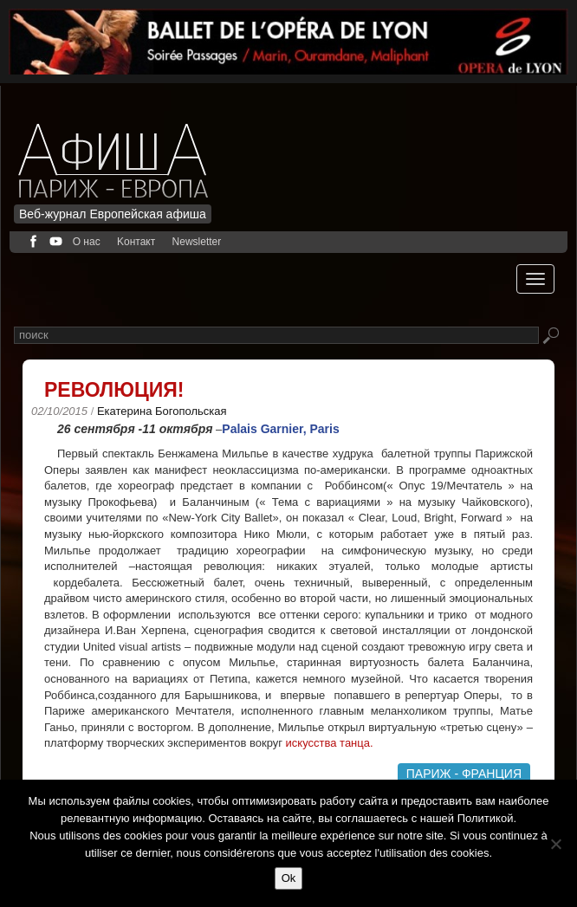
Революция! (114, 390)
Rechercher (550, 337)
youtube (55, 241)
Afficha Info (118, 150)
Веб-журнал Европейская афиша (112, 214)
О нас (86, 242)
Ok (289, 877)
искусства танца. (329, 742)
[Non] (555, 843)
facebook (33, 241)
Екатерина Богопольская (162, 411)
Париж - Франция (464, 774)
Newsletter (197, 242)
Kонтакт (136, 242)
